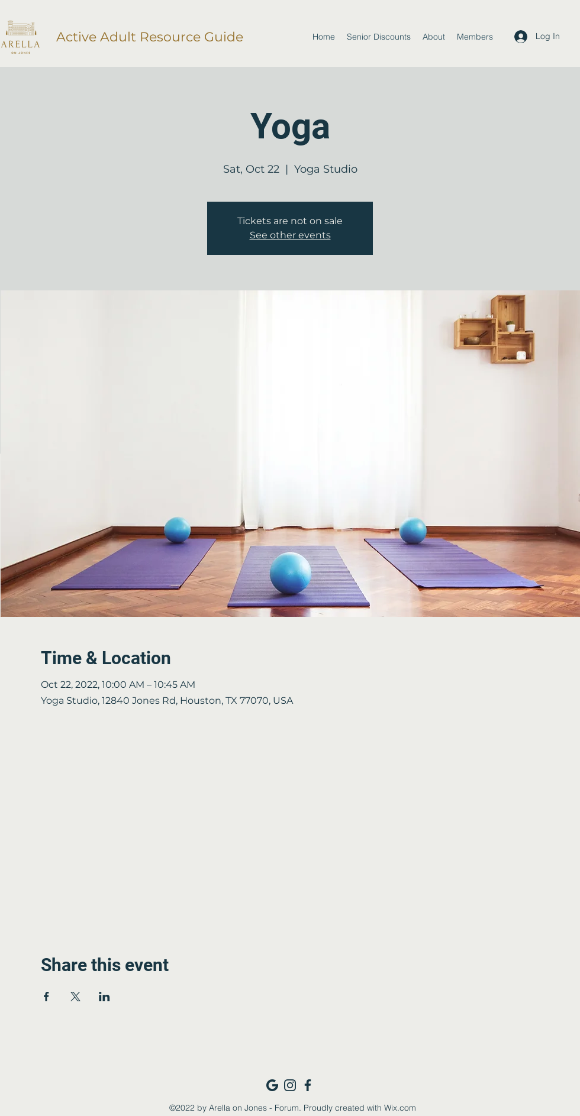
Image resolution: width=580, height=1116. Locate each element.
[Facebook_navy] (308, 1085)
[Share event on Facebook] (46, 996)
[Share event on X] (75, 996)
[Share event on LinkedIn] (104, 996)
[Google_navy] (272, 1085)
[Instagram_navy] (290, 1085)
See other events (290, 235)
